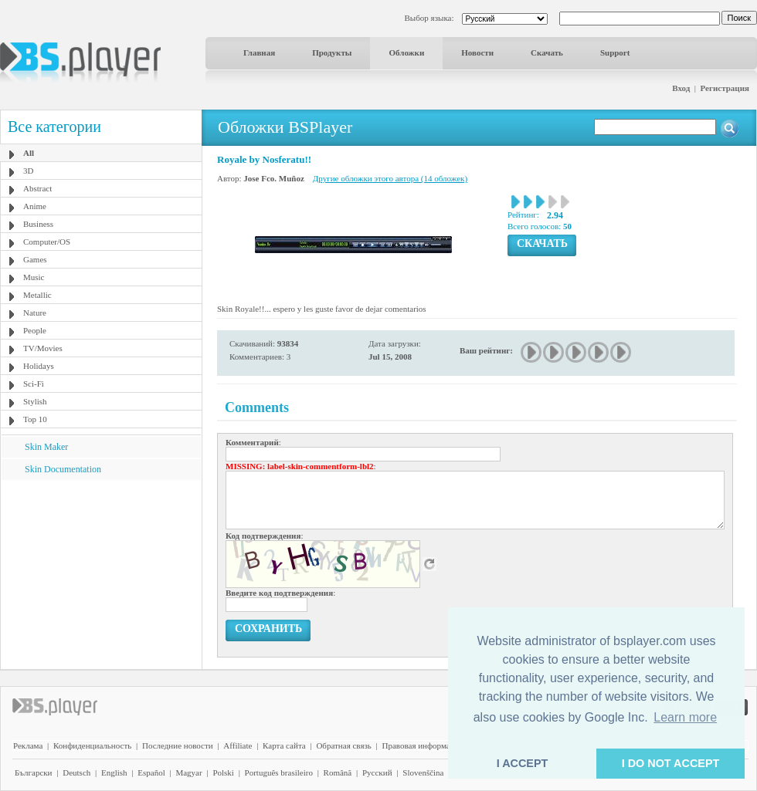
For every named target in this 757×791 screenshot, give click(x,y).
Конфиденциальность (92, 745)
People (34, 330)
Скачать (547, 52)
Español (151, 772)
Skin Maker (46, 446)
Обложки (406, 52)
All (28, 152)
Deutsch (76, 772)
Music (34, 277)
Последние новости (177, 745)
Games (35, 259)
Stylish (35, 401)
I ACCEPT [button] (522, 763)
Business (38, 223)
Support (615, 52)
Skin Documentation (63, 469)
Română (338, 772)
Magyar (188, 772)
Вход (681, 88)
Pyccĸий (377, 772)
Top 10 (35, 419)
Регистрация (725, 88)
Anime (34, 206)
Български (34, 772)
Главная (259, 52)
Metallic (37, 294)
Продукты (331, 52)
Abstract (37, 188)
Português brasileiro (279, 772)
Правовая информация (422, 745)
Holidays (38, 365)
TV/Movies (43, 348)
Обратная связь (343, 745)
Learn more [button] (685, 717)
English (114, 772)
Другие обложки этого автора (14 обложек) (390, 178)
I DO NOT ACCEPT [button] (671, 763)
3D (28, 170)
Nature (34, 312)
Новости (477, 52)
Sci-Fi (33, 383)
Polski (223, 772)
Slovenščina (422, 772)
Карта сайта (284, 745)
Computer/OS (46, 241)
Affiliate (237, 745)
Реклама (27, 745)
